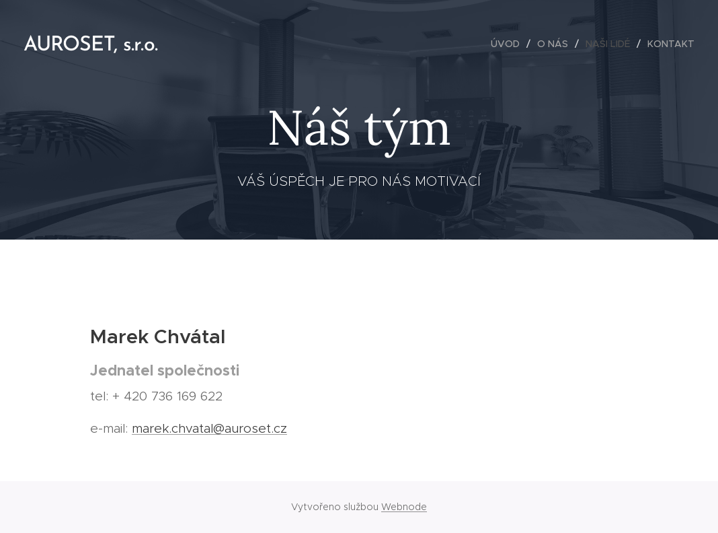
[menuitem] (508, 44)
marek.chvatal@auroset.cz (209, 428)
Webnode (404, 507)
